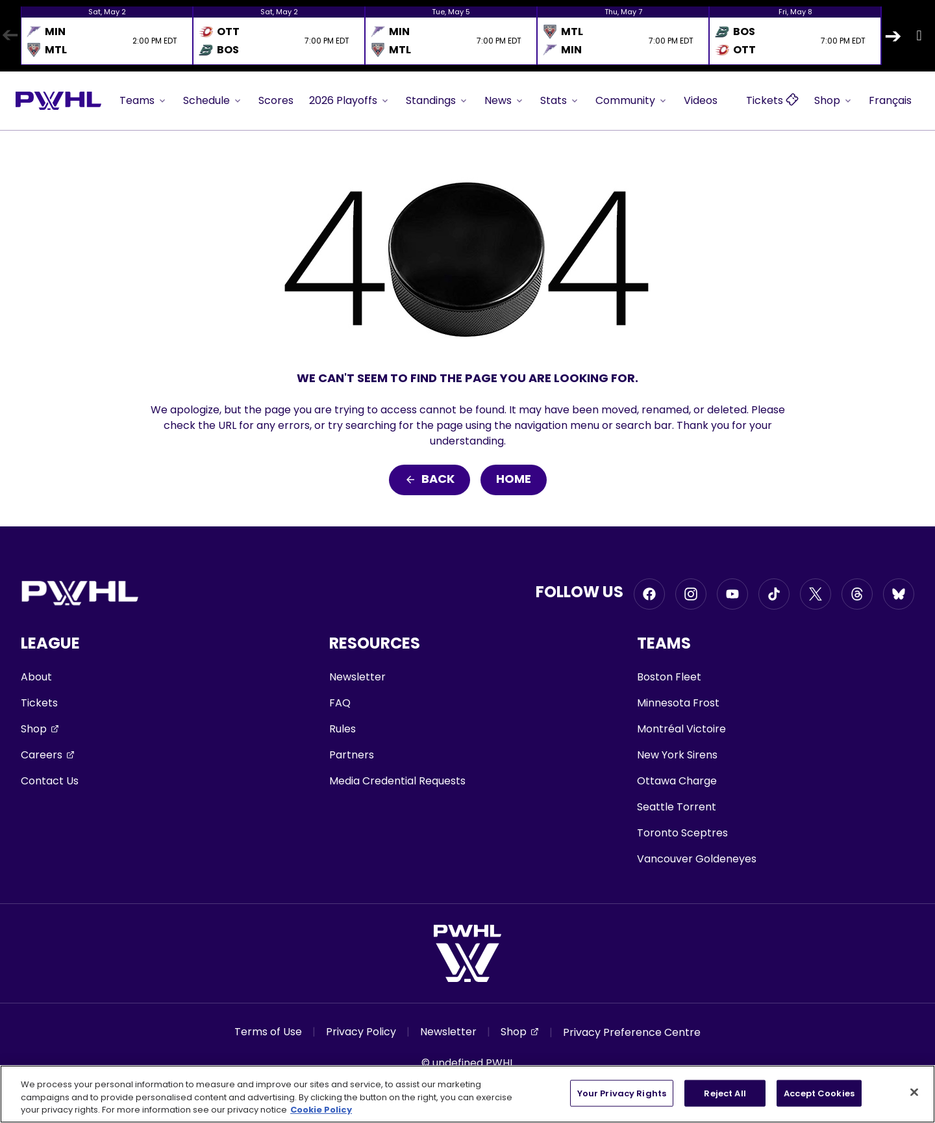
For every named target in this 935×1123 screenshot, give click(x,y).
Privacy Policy (361, 1031)
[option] (107, 35)
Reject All (724, 1093)
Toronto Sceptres (682, 832)
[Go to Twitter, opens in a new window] (815, 594)
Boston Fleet (669, 676)
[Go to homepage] (58, 101)
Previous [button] (9, 35)
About (36, 676)
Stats (560, 100)
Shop (833, 100)
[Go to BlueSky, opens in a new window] (898, 594)
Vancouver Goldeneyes (696, 858)
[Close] (914, 1092)
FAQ (340, 702)
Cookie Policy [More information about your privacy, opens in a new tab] (321, 1110)
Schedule (213, 100)
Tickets (39, 702)
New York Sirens (677, 754)
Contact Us (50, 780)
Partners (351, 754)
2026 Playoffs (349, 100)
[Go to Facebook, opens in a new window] (649, 594)
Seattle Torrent (676, 806)
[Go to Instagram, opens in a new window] (690, 594)
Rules (342, 728)
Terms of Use (268, 1031)
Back (430, 480)
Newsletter (357, 676)
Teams (143, 100)
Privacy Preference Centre (632, 1032)
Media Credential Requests (397, 780)
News (504, 100)
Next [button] (893, 35)
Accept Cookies (819, 1093)
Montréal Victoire (681, 728)
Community (631, 100)
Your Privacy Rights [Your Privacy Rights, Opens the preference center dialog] (621, 1093)
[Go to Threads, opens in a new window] (857, 594)
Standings (437, 100)
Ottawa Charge (677, 780)
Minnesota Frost (678, 702)
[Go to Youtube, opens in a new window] (732, 594)
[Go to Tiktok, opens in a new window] (774, 594)
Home (513, 480)
